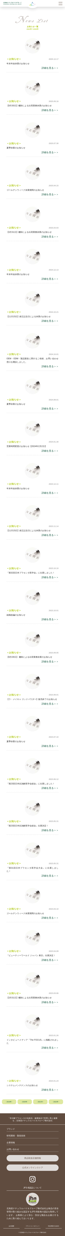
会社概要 (11, 1226)
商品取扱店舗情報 (32, 1158)
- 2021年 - (40, 1102)
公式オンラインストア (32, 1167)
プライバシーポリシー (33, 1226)
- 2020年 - (24, 1102)
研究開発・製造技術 (16, 1136)
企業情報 (11, 1143)
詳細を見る (48, 68)
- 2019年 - (9, 1102)
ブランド (11, 1129)
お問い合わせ (13, 1149)
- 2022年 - (55, 1102)
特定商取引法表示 (53, 1226)
